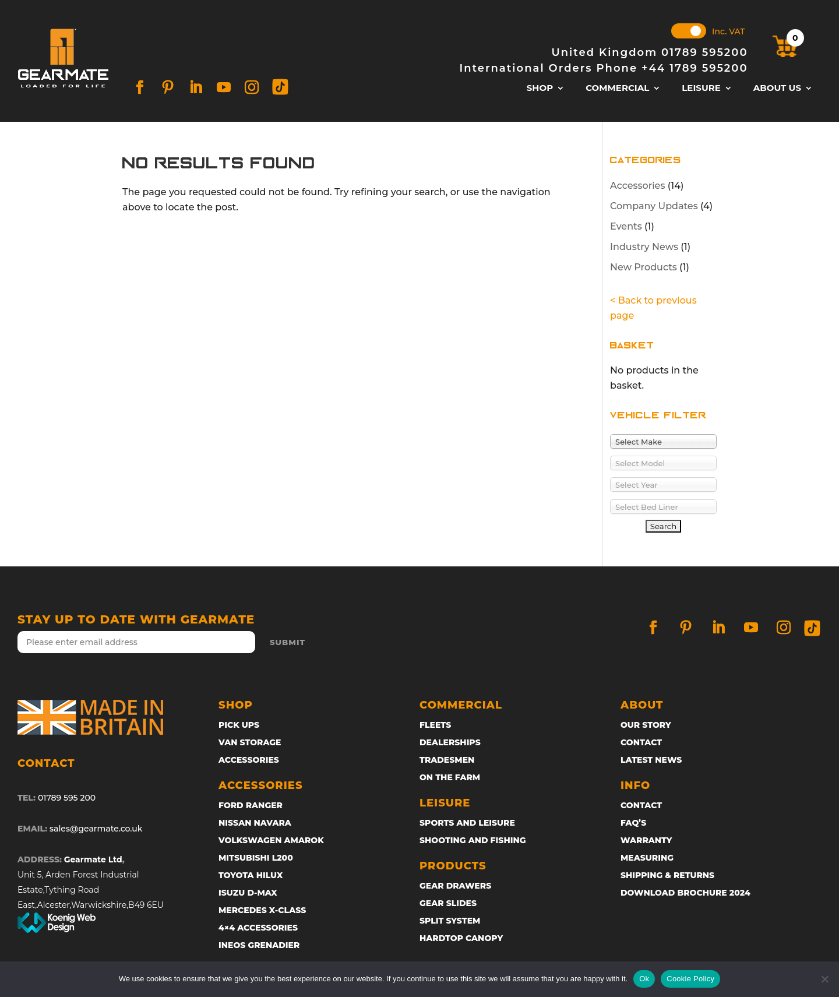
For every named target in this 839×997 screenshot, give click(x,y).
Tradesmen (447, 760)
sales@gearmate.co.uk (96, 828)
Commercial (617, 88)
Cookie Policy (690, 978)
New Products (643, 267)
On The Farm (450, 778)
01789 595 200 (67, 797)
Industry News (644, 246)
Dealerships (450, 743)
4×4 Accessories (258, 928)
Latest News (651, 760)
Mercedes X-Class (262, 910)
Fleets (435, 725)
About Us (777, 88)
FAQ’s (633, 823)
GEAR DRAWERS (455, 886)
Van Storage (249, 743)
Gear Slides (448, 903)
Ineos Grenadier (258, 945)
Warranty (646, 840)
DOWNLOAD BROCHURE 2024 (685, 893)
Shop (540, 88)
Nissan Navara (254, 823)
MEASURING (647, 858)
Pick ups (238, 725)
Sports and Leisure (467, 823)
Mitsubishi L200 (255, 858)
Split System (450, 921)
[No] (824, 979)
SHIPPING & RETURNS (667, 875)
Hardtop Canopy (461, 938)
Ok (644, 978)
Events (626, 226)
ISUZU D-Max (247, 893)
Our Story (646, 725)
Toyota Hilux (250, 875)
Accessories (637, 185)
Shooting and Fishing (473, 840)
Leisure (701, 88)
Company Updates (654, 206)
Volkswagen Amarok (271, 840)
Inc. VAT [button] (728, 31)
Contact (641, 743)
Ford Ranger (250, 806)
